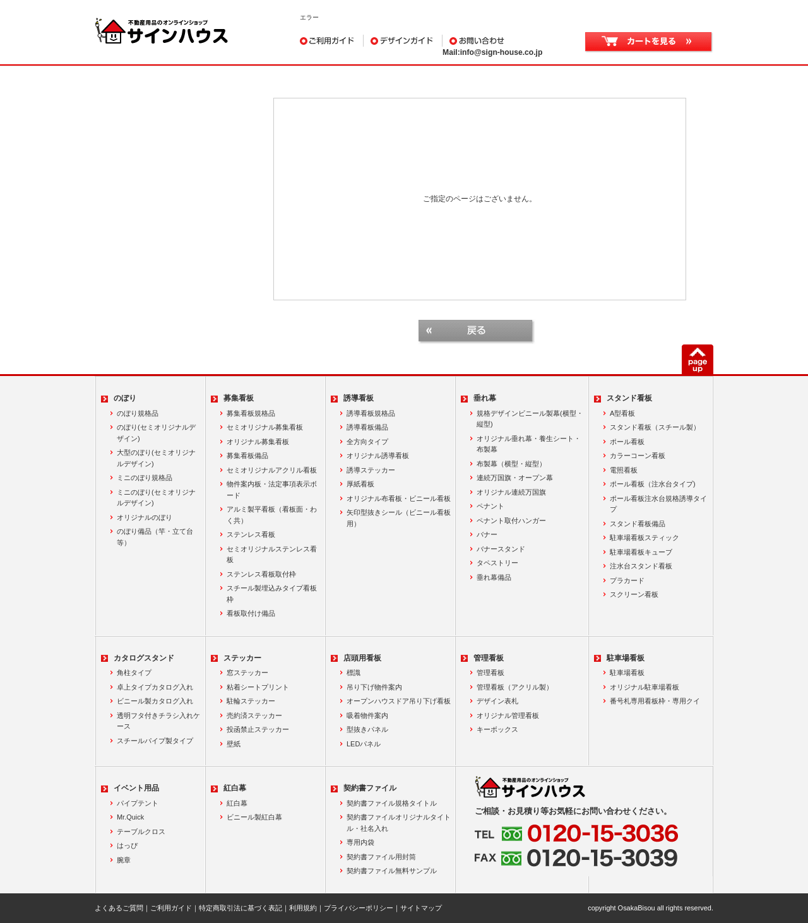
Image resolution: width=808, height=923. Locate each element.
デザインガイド (403, 41)
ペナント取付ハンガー (511, 520)
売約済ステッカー (254, 715)
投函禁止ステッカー (258, 729)
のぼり (125, 398)
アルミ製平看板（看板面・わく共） (272, 514)
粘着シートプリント (258, 687)
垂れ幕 (484, 398)
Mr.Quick (130, 817)
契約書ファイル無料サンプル (392, 870)
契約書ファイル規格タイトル (392, 803)
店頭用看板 (362, 658)
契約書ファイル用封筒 (381, 857)
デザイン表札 (497, 701)
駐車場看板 (626, 658)
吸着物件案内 (367, 715)
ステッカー (242, 658)
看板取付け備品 (251, 613)
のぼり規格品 (137, 413)
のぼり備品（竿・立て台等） (155, 536)
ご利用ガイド (332, 41)
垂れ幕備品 (494, 577)
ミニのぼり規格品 (144, 477)
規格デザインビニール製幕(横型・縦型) (530, 418)
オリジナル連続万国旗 (511, 492)
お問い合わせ (506, 41)
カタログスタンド (144, 658)
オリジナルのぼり (144, 517)
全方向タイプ (367, 441)
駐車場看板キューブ (641, 552)
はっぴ (127, 845)
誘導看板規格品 (371, 413)
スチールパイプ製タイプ (155, 740)
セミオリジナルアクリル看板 (272, 470)
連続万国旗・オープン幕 (515, 477)
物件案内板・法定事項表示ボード (272, 489)
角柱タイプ (134, 672)
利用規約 (303, 908)
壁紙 (234, 744)
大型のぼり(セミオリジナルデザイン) (156, 458)
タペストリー (497, 563)
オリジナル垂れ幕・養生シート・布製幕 (529, 444)
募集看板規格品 (251, 413)
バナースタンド (501, 549)
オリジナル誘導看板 (378, 455)
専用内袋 (360, 842)
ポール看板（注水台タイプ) (653, 484)
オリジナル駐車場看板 (644, 687)
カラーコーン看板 (637, 455)
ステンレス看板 (251, 534)
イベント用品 (136, 788)
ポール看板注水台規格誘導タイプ (658, 504)
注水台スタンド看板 (641, 566)
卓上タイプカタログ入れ (155, 687)
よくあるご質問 (119, 908)
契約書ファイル (369, 788)
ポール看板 (627, 441)
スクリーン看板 (634, 594)
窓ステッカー (247, 672)
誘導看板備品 (367, 427)
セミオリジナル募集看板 (265, 427)
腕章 (124, 860)
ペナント (490, 506)
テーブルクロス (141, 831)
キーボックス (497, 729)
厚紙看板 (360, 484)
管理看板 (488, 658)
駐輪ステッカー (251, 701)
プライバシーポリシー (358, 908)
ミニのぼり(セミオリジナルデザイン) (156, 497)
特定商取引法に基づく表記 (240, 908)
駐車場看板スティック (644, 537)
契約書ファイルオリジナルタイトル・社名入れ (399, 822)
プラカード (627, 580)
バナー (487, 534)
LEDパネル (364, 744)
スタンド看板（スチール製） (655, 427)
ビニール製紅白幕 (254, 817)
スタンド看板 (629, 398)
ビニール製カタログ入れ (155, 701)
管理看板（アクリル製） (515, 687)
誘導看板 (358, 398)
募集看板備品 (247, 455)
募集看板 (238, 398)
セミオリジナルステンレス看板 (272, 554)
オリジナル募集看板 (258, 441)
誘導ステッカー (371, 470)
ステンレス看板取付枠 (261, 574)
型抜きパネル (367, 729)
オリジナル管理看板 (508, 715)
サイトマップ (421, 908)
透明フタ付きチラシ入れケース (158, 721)
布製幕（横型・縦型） (511, 463)
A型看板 (622, 413)
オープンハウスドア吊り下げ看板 (399, 701)
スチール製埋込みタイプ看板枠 (272, 593)
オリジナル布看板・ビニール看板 (399, 498)
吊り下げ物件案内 (374, 687)
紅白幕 (234, 788)
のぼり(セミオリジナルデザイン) (156, 432)
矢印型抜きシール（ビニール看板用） (399, 518)
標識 (353, 672)
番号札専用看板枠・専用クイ (655, 701)
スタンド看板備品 (637, 523)
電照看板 (624, 470)
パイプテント (137, 803)
